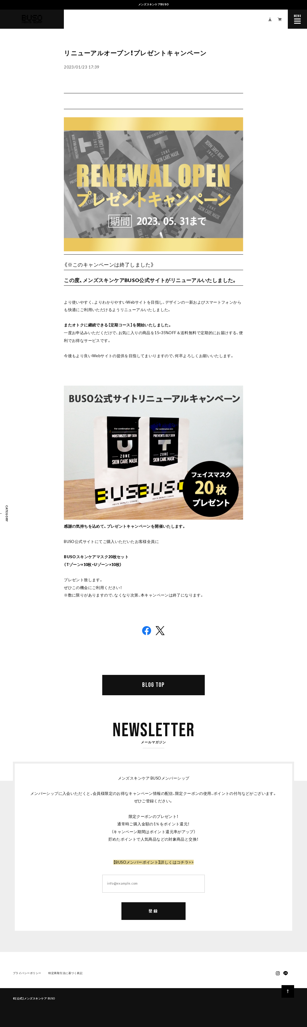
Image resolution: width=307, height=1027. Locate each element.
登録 (153, 912)
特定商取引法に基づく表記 (65, 974)
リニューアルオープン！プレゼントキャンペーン (135, 53)
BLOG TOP (153, 685)
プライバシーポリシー (27, 974)
